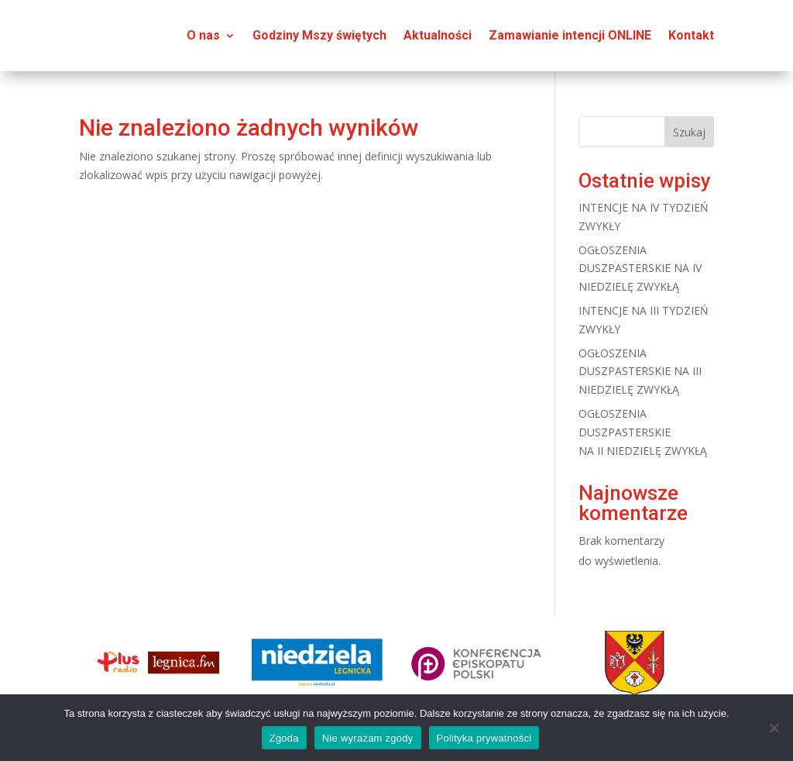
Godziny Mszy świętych (319, 35)
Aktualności (437, 35)
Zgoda (284, 738)
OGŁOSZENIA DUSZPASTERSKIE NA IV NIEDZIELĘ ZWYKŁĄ (640, 268)
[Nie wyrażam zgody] (773, 727)
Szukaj (689, 132)
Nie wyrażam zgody (368, 738)
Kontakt (691, 35)
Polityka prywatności (484, 738)
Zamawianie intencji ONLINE (570, 35)
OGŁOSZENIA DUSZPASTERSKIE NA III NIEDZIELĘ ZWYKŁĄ (640, 372)
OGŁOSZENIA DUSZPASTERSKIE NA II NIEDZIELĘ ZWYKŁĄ (642, 432)
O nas (203, 35)
